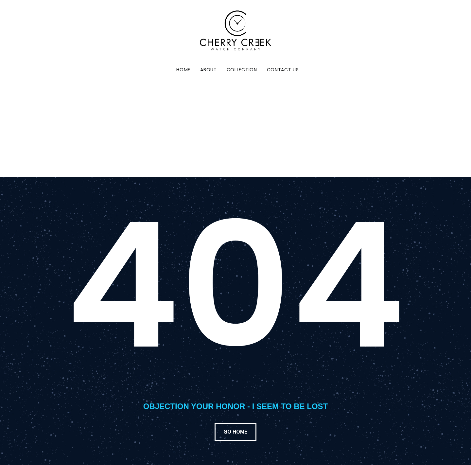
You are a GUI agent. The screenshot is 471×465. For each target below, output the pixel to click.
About (208, 69)
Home (183, 69)
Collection (242, 69)
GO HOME (235, 432)
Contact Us (283, 69)
